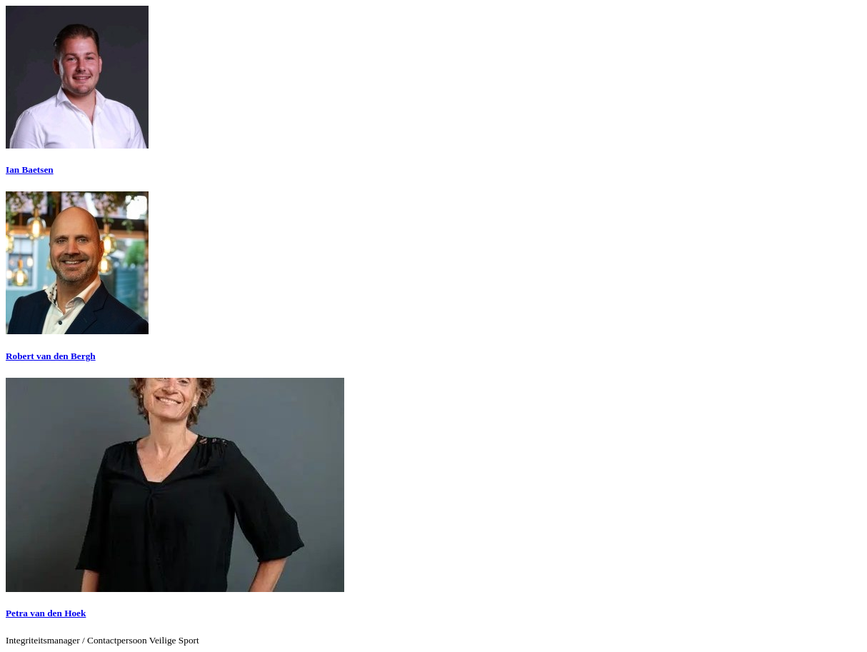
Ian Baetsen (30, 169)
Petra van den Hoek (46, 613)
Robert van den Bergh (51, 356)
